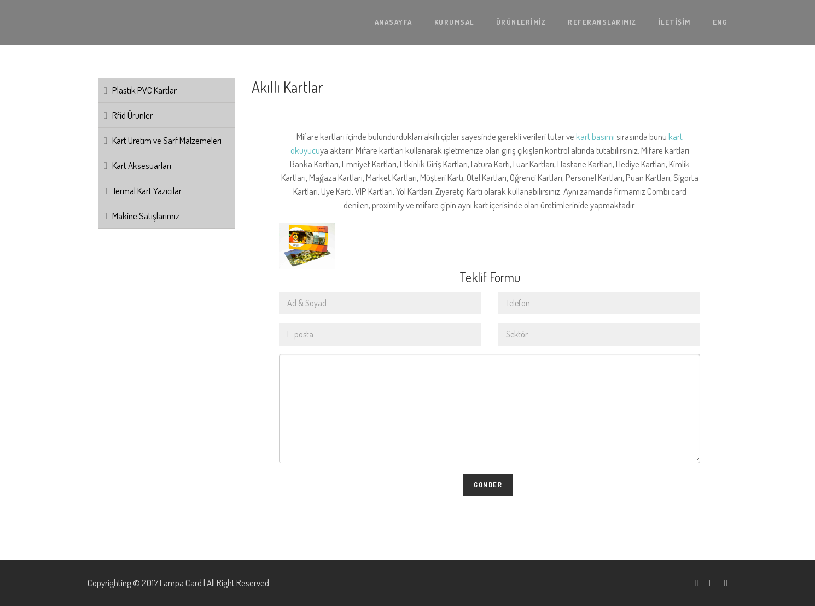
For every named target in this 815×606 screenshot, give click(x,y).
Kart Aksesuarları (141, 165)
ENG (720, 22)
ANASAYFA (393, 22)
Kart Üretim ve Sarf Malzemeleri (167, 140)
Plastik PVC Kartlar (144, 90)
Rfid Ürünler (132, 115)
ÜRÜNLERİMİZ (521, 22)
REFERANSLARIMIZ (602, 22)
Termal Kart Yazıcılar (147, 190)
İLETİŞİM (675, 22)
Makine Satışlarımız (145, 216)
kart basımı (595, 136)
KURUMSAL (454, 22)
